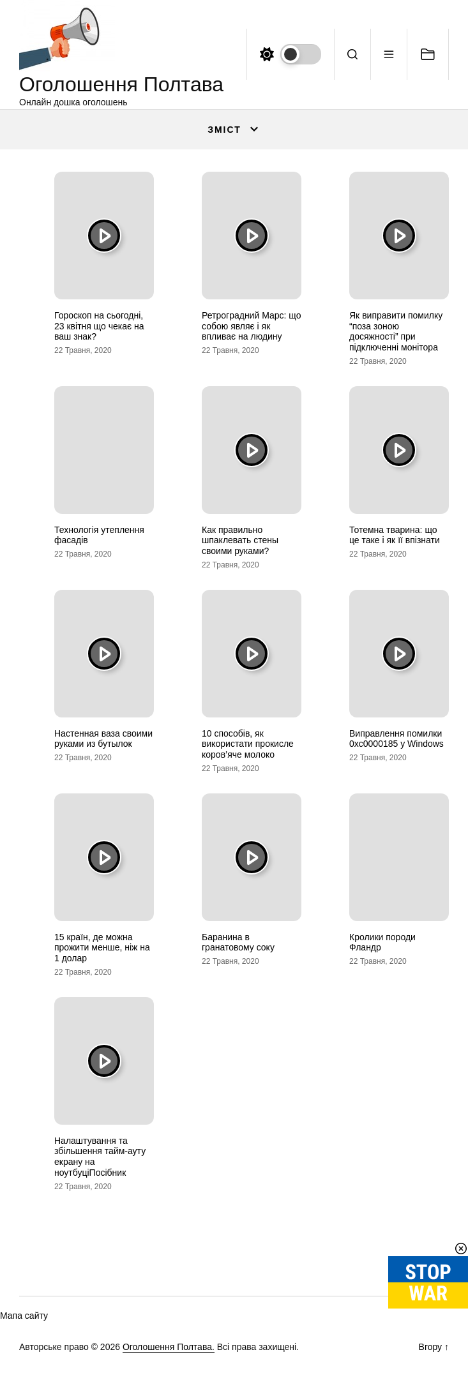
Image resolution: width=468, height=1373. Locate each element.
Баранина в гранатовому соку (238, 942)
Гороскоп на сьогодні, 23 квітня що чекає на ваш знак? (99, 326)
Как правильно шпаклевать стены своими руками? (240, 541)
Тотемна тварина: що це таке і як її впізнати (394, 535)
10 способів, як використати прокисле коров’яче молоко (248, 744)
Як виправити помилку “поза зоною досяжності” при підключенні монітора (395, 331)
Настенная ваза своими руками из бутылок (103, 738)
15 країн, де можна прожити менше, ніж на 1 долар (102, 948)
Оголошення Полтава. (169, 1347)
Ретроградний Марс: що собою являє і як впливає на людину (251, 326)
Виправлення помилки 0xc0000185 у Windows (396, 738)
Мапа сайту (24, 1315)
